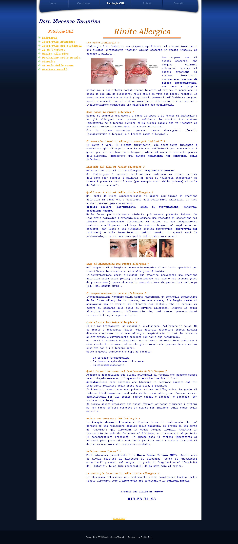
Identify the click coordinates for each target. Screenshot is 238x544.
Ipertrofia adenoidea (58, 41)
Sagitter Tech (146, 537)
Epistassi (49, 38)
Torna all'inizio (119, 518)
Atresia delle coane (58, 65)
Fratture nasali (54, 69)
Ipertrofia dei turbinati (62, 45)
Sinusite (48, 61)
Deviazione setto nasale (61, 57)
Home (53, 3)
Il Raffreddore (53, 49)
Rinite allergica (55, 53)
